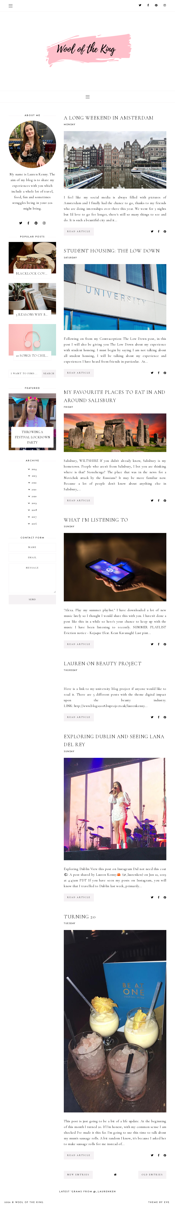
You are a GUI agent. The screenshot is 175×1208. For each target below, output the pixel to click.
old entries (152, 1174)
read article (78, 231)
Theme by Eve (159, 1202)
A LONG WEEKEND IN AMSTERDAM (109, 118)
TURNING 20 (80, 917)
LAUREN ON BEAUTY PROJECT (103, 664)
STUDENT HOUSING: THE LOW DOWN (112, 251)
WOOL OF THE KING (29, 1202)
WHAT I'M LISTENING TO (96, 520)
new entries (78, 1174)
